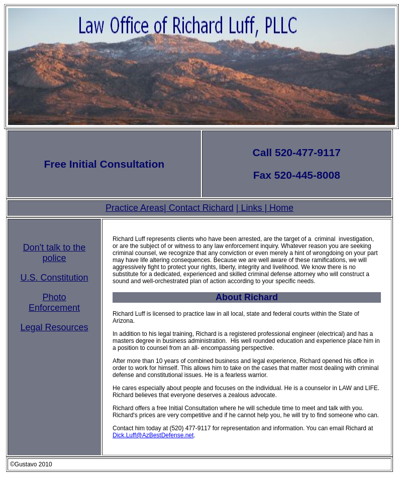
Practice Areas (135, 208)
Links (251, 208)
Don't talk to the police (54, 252)
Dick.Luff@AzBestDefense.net (153, 435)
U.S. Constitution (54, 278)
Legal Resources (54, 327)
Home (280, 208)
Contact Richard (200, 208)
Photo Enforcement (54, 302)
